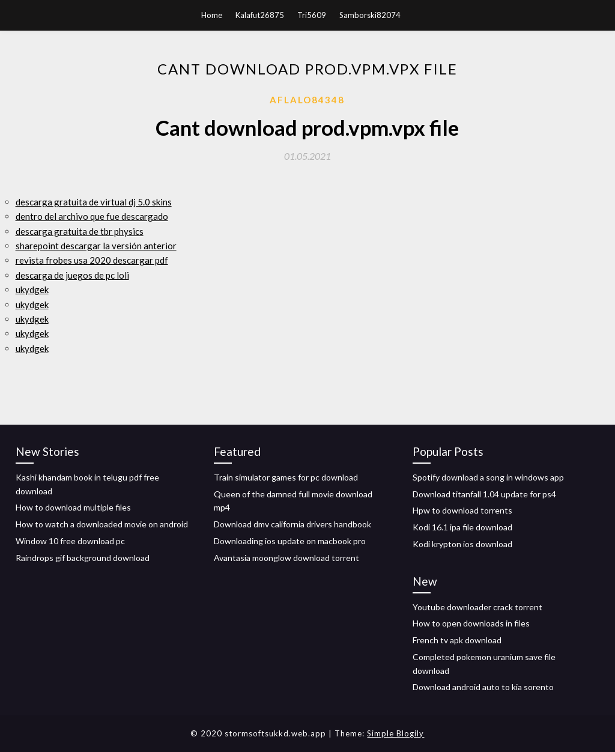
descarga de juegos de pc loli (72, 275)
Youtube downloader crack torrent (477, 607)
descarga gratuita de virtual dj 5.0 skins (94, 201)
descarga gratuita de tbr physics (80, 231)
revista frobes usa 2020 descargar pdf (92, 260)
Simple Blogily (395, 733)
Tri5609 (311, 15)
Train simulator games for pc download (286, 477)
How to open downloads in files (471, 623)
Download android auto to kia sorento (483, 687)
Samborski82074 (370, 15)
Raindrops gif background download (83, 558)
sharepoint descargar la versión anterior (96, 245)
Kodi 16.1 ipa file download (462, 527)
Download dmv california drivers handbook (292, 524)
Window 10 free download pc (70, 541)
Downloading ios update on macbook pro (290, 541)
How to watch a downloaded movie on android (102, 524)
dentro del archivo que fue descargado (92, 216)
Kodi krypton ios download (462, 544)
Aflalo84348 (307, 99)
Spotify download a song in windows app (488, 477)
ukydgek (32, 289)
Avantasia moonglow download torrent (286, 558)
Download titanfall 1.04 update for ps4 (484, 494)
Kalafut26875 (259, 15)
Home (211, 15)
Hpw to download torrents (462, 510)
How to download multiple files (73, 507)
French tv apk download (457, 640)
